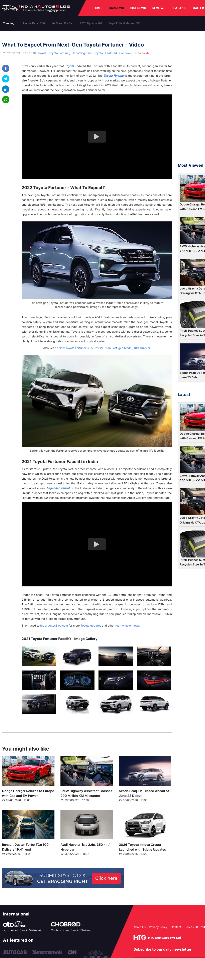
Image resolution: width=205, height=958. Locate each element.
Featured (111, 53)
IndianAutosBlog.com (54, 625)
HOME (98, 8)
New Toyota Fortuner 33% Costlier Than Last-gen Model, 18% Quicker (104, 348)
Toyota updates (90, 625)
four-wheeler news (127, 625)
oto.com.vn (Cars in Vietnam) (22, 930)
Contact (176, 927)
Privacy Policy (158, 927)
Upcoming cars (81, 53)
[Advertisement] (191, 99)
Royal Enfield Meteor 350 (124, 23)
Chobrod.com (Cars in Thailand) (71, 930)
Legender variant (58, 488)
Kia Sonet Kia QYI (62, 23)
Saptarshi (141, 53)
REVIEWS (158, 8)
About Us (140, 927)
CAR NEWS (116, 8)
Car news (125, 53)
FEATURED (179, 8)
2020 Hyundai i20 (91, 23)
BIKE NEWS (138, 8)
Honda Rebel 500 (34, 23)
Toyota (41, 53)
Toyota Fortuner (59, 53)
